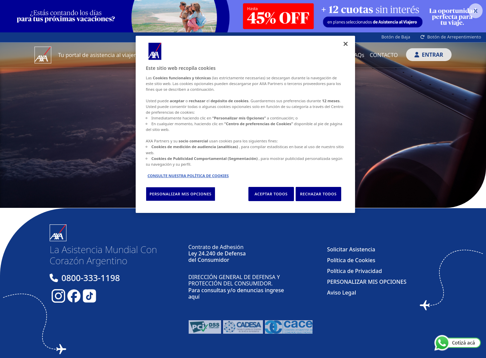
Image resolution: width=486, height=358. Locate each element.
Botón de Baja (395, 37)
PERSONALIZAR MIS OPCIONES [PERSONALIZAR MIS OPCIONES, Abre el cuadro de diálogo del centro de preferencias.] (181, 193)
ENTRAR (428, 54)
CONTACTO (384, 55)
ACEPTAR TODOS (271, 193)
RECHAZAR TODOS (318, 193)
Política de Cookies (351, 260)
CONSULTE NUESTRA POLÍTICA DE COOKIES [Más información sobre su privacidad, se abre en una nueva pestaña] (188, 175)
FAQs (357, 55)
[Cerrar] (345, 43)
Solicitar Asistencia (351, 249)
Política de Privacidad (354, 271)
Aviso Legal (341, 292)
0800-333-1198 (90, 277)
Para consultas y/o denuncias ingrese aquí (236, 293)
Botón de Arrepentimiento (450, 37)
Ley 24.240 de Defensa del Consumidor (217, 257)
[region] (245, 124)
